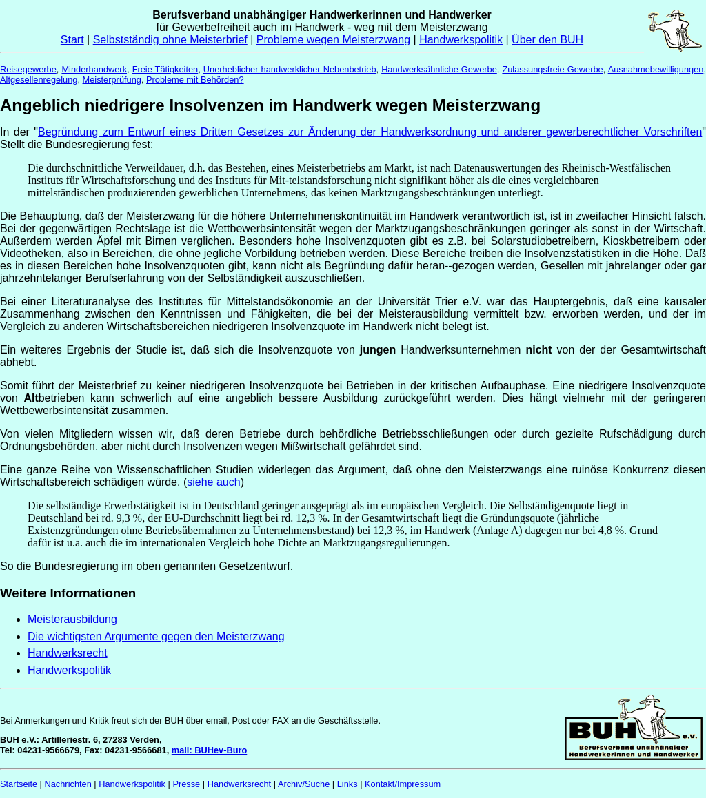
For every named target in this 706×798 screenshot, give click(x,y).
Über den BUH (547, 39)
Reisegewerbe (28, 69)
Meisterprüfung (112, 79)
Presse (186, 784)
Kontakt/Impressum (403, 784)
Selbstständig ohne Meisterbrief (170, 39)
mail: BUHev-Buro (210, 750)
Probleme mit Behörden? (195, 79)
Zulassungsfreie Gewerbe (552, 69)
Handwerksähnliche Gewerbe (439, 69)
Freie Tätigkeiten (165, 69)
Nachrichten (68, 784)
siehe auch (213, 482)
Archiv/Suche (304, 784)
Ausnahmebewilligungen (656, 69)
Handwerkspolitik (461, 39)
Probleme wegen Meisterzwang (333, 39)
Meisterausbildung (72, 619)
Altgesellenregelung (38, 79)
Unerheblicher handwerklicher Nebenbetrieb (289, 69)
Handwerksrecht (68, 653)
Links (347, 784)
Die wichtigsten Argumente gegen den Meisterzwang (156, 636)
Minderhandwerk (94, 69)
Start (72, 39)
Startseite (18, 784)
